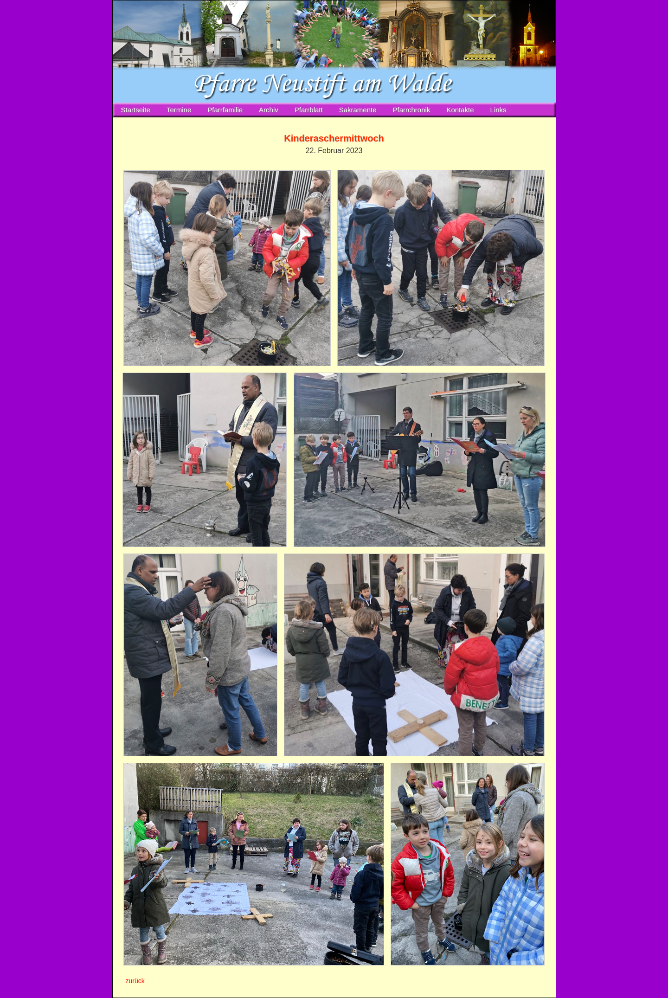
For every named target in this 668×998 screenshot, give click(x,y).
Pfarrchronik (411, 110)
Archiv (268, 110)
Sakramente (358, 110)
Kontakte (460, 110)
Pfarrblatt (309, 110)
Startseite (135, 110)
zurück (135, 981)
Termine (179, 110)
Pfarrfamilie (225, 110)
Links (498, 110)
